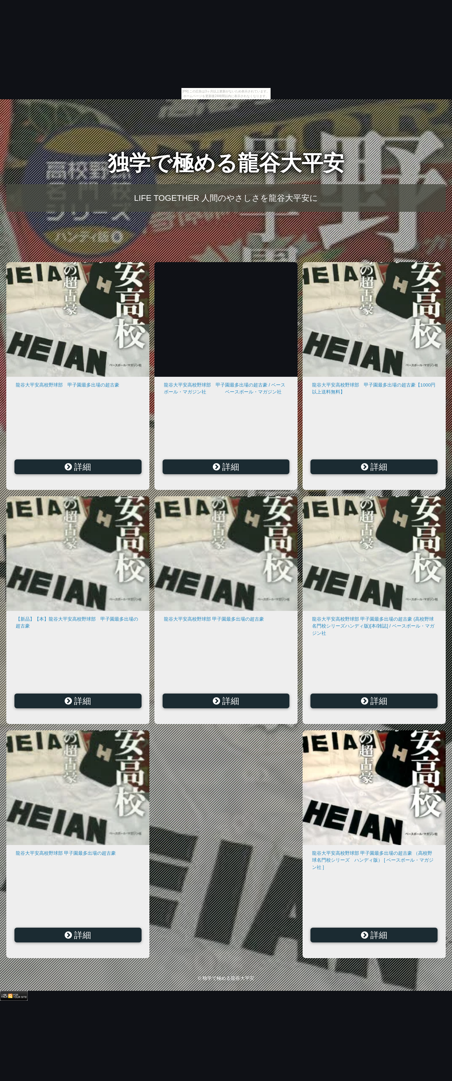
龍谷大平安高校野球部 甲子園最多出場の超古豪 (67, 384)
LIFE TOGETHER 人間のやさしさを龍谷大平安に (226, 198)
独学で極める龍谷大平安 (226, 163)
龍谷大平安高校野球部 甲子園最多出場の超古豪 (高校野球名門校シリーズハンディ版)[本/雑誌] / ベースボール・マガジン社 (373, 626)
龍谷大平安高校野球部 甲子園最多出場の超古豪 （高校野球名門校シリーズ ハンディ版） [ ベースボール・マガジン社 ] (373, 860)
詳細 (78, 467)
